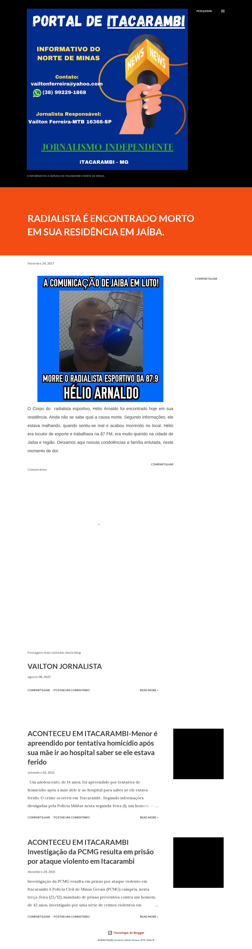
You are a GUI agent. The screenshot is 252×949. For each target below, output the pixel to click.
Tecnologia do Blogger (126, 933)
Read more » (149, 690)
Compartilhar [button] (206, 278)
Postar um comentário (72, 690)
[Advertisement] (94, 601)
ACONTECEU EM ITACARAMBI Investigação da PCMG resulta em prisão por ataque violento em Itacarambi (91, 851)
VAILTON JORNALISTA (65, 666)
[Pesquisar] (204, 11)
